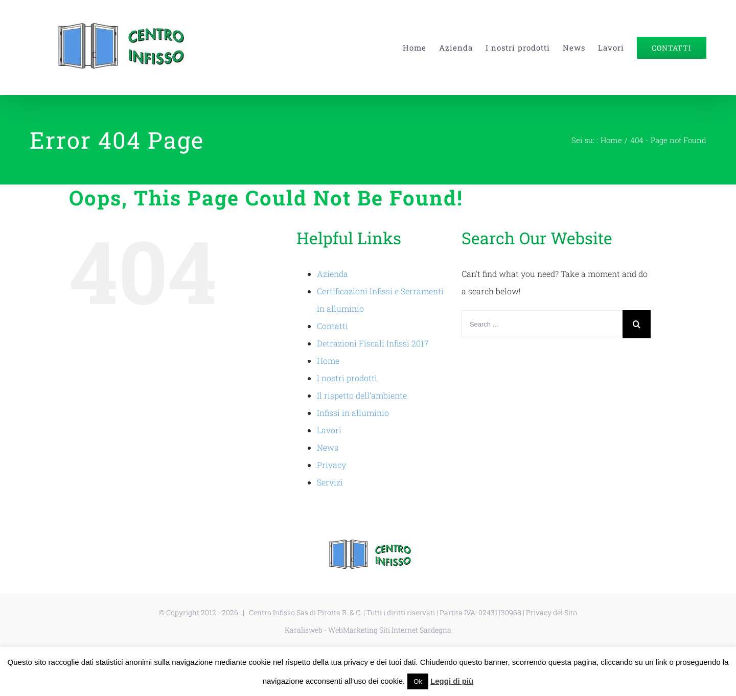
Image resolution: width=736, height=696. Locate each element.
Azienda (332, 273)
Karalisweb (304, 630)
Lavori (329, 430)
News (327, 447)
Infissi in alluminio (353, 412)
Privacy (331, 464)
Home (328, 360)
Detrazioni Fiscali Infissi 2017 (373, 343)
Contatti (332, 325)
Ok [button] (417, 681)
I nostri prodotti (347, 378)
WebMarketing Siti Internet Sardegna (389, 630)
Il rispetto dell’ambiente (362, 395)
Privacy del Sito (551, 612)
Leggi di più (451, 681)
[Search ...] (542, 324)
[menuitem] (421, 47)
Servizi (330, 482)
